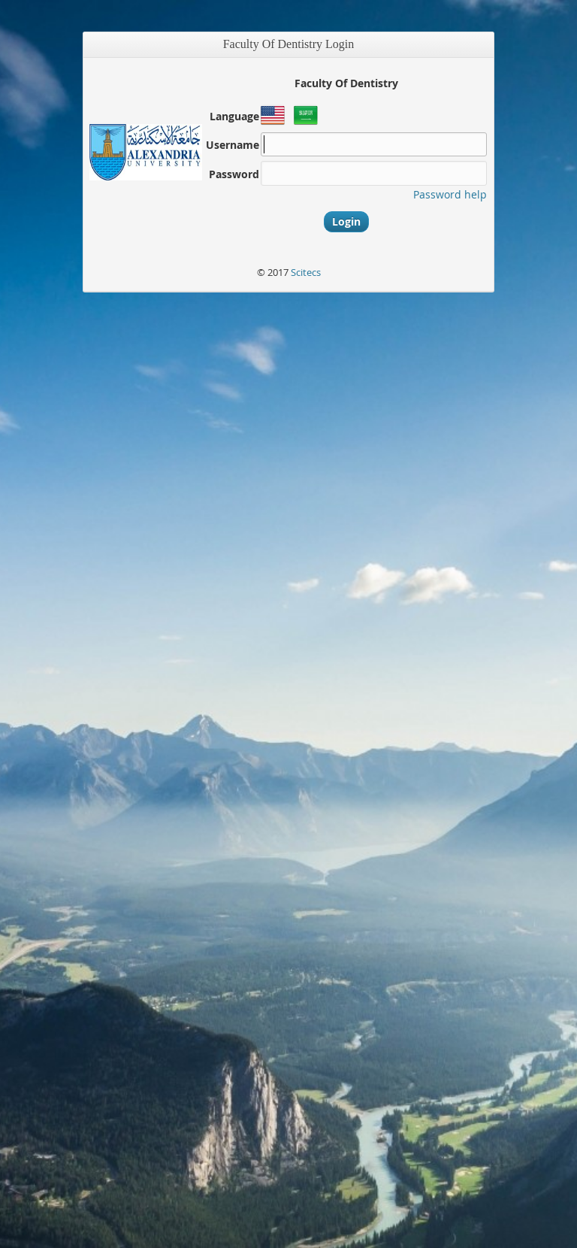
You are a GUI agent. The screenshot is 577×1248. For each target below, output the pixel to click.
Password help (450, 194)
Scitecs (306, 272)
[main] (288, 610)
